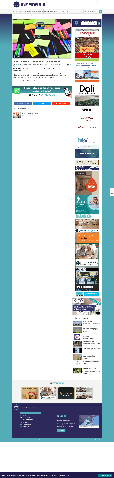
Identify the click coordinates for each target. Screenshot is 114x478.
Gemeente (34, 11)
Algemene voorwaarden (79, 439)
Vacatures (62, 11)
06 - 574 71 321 (48, 95)
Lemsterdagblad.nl (33, 4)
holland (45, 64)
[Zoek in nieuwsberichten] (91, 11)
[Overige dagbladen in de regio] (89, 419)
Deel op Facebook (23, 103)
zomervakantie (54, 64)
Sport (51, 11)
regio (49, 64)
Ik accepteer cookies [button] (105, 475)
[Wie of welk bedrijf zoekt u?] (89, 23)
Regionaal (40, 11)
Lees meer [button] (66, 475)
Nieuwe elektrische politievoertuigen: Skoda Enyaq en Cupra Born (91, 323)
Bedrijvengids (28, 11)
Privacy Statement (96, 439)
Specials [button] (46, 11)
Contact (67, 11)
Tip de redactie (61, 103)
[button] (14, 393)
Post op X (42, 103)
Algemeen (21, 11)
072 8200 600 (25, 422)
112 (16, 11)
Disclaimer (88, 439)
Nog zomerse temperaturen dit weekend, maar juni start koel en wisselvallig (90, 330)
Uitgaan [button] (55, 11)
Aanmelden (61, 430)
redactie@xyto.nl (26, 424)
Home (15, 16)
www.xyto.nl (25, 426)
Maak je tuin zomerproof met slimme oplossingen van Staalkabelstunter (89, 356)
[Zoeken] (100, 11)
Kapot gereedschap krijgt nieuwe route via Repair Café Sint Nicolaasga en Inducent (90, 336)
